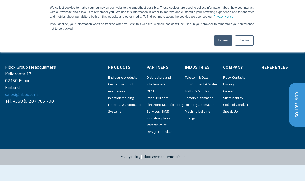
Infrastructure (157, 125)
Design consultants (161, 131)
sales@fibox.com (21, 94)
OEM (150, 91)
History (228, 84)
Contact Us (297, 105)
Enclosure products (122, 77)
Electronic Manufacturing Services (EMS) (165, 108)
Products (119, 67)
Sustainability (233, 98)
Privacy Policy (130, 156)
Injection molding (121, 98)
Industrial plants (159, 118)
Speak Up (230, 111)
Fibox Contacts (234, 77)
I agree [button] (223, 40)
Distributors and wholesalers (159, 80)
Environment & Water (201, 84)
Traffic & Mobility (197, 91)
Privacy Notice (223, 16)
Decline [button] (244, 40)
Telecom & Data (196, 77)
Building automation (200, 104)
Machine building (197, 111)
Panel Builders (158, 98)
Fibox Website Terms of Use (164, 156)
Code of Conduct (235, 104)
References (275, 67)
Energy (190, 118)
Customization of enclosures (120, 87)
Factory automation (199, 98)
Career (228, 91)
